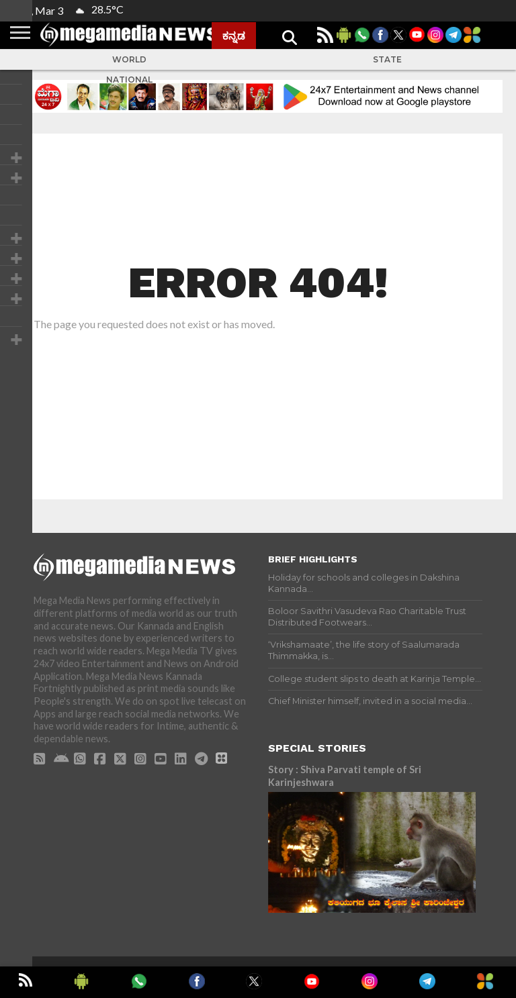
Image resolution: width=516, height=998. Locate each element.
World (129, 59)
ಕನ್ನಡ (233, 36)
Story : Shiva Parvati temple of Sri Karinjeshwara (344, 776)
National (129, 79)
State (387, 59)
